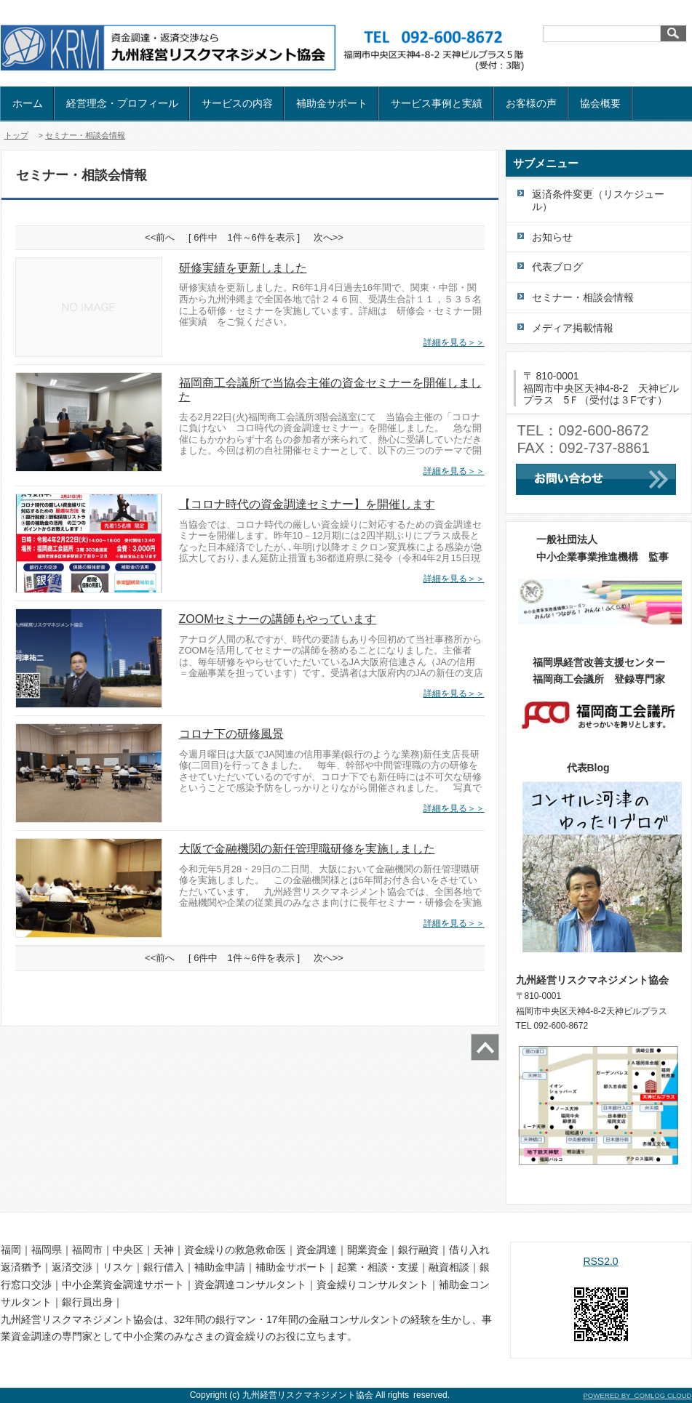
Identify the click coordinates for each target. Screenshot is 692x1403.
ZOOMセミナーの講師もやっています (278, 619)
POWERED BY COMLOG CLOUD (637, 1395)
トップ (16, 135)
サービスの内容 (237, 103)
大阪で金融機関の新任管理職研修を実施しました (307, 849)
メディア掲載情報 (572, 328)
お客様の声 (531, 103)
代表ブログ (557, 267)
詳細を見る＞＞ (454, 342)
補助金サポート (331, 103)
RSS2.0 (600, 1261)
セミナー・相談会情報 (85, 135)
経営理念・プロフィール (122, 103)
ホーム (27, 103)
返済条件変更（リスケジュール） (598, 200)
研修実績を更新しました (243, 268)
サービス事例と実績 (436, 103)
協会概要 (600, 103)
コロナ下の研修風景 (231, 734)
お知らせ (552, 237)
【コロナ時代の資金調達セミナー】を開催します (307, 504)
